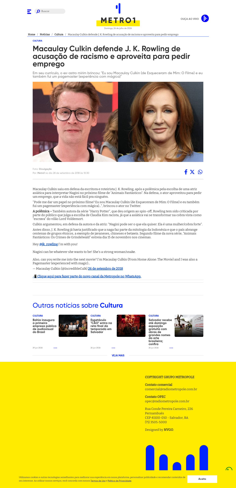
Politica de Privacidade (119, 481)
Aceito (202, 479)
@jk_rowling (48, 244)
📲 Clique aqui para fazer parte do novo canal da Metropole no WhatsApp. (87, 276)
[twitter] (192, 172)
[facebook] (186, 172)
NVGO (168, 430)
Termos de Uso (98, 481)
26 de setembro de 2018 (105, 268)
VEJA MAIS (118, 355)
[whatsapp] (200, 172)
